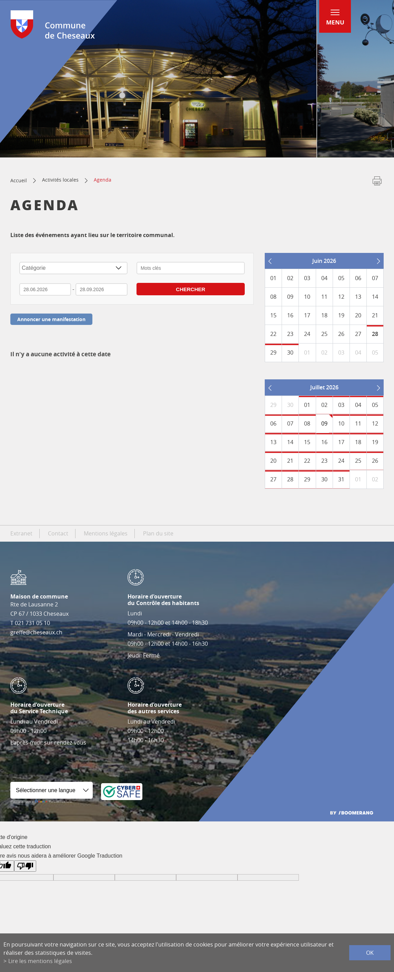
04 (358, 405)
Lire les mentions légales (40, 961)
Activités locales (60, 179)
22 (307, 460)
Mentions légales (106, 533)
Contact (58, 533)
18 (358, 442)
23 (324, 460)
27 (273, 479)
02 (324, 405)
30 (290, 352)
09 (324, 423)
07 (290, 423)
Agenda (102, 179)
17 (341, 442)
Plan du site (158, 533)
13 (273, 442)
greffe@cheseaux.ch (36, 632)
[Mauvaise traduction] (25, 866)
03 (341, 405)
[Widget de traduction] (51, 790)
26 (375, 460)
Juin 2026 (324, 261)
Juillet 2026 (324, 387)
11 (358, 423)
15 (307, 442)
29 (273, 352)
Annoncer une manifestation (51, 319)
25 (358, 460)
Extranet (21, 533)
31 (341, 479)
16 (324, 442)
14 (290, 442)
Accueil (18, 180)
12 (375, 423)
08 (307, 423)
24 (341, 460)
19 (375, 442)
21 (290, 460)
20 (273, 460)
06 (273, 423)
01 (307, 405)
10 (341, 423)
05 (375, 405)
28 (375, 334)
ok (370, 952)
